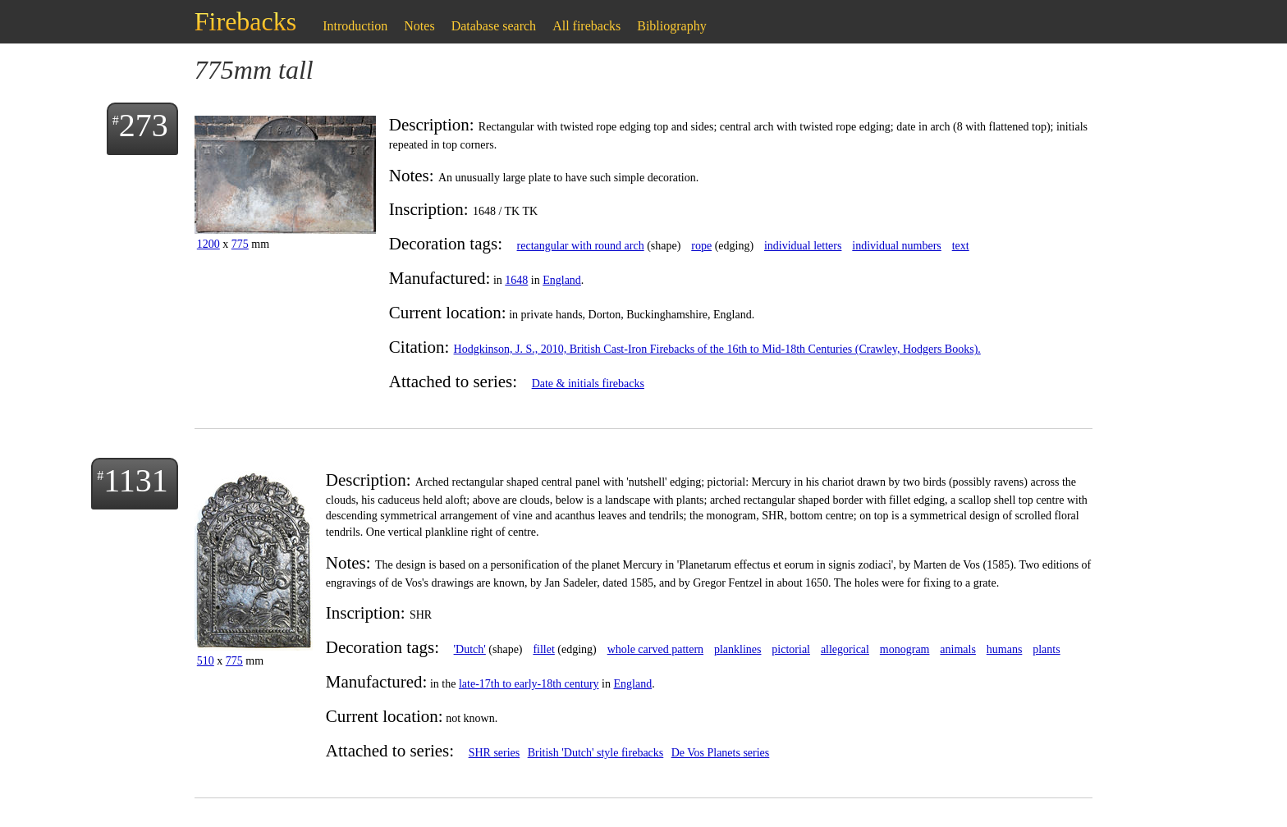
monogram (905, 649)
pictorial (791, 649)
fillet (543, 649)
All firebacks (586, 26)
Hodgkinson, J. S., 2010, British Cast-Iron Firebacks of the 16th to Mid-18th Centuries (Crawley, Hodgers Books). (717, 349)
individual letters (802, 246)
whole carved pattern (655, 649)
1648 (516, 280)
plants (1046, 649)
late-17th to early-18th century (529, 684)
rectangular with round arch (580, 246)
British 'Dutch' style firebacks (596, 753)
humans (1005, 649)
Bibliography (671, 26)
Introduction (355, 26)
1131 (135, 480)
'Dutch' (470, 649)
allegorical (845, 649)
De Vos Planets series (720, 753)
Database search (494, 26)
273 (143, 125)
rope (701, 246)
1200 (208, 244)
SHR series (494, 753)
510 (205, 661)
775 (240, 244)
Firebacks (245, 21)
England (562, 280)
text (960, 246)
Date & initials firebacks (588, 383)
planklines (738, 649)
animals (958, 649)
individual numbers (896, 246)
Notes (419, 26)
